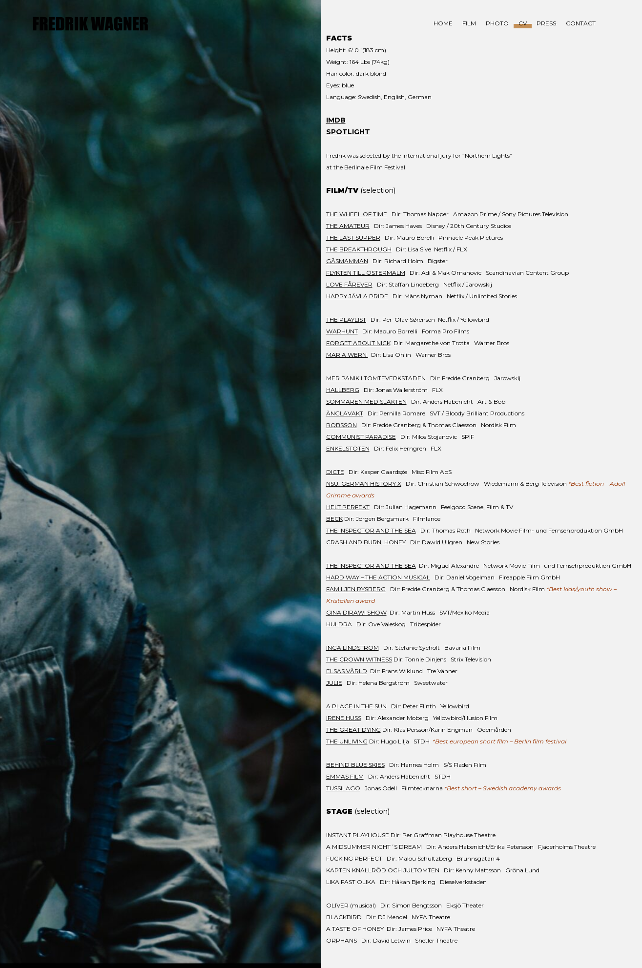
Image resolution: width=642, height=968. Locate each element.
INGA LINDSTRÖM (352, 647)
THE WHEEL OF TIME (356, 214)
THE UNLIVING (347, 741)
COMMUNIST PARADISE (361, 436)
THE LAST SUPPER (353, 237)
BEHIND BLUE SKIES (355, 764)
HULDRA (339, 624)
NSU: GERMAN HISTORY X (363, 483)
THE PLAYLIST (346, 319)
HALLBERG (342, 389)
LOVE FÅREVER (349, 284)
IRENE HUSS (343, 717)
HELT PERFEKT (348, 507)
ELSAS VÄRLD (346, 671)
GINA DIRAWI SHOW (356, 612)
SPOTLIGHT (348, 131)
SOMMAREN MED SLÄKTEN (366, 401)
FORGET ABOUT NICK (358, 343)
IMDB (336, 120)
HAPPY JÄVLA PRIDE (357, 296)
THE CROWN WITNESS (359, 659)
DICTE (335, 471)
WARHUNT (342, 331)
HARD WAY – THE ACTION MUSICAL (378, 577)
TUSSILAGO (343, 788)
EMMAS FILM (345, 776)
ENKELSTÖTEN (348, 448)
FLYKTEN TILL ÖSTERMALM (365, 272)
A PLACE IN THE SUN (356, 706)
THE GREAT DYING (353, 729)
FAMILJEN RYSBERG (356, 589)
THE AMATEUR (348, 225)
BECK (334, 518)
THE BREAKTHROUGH (359, 249)
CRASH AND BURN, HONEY (366, 542)
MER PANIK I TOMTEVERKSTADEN (376, 378)
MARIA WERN (347, 354)
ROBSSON (341, 425)
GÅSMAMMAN (347, 261)
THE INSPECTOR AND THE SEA (371, 530)
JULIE (334, 682)
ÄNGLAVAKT (344, 413)
